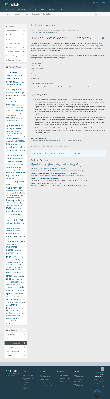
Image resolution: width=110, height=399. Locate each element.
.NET (19, 73)
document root (19, 153)
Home (8, 14)
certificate (9, 113)
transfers (19, 308)
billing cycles (19, 95)
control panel (18, 123)
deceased (19, 133)
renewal (10, 269)
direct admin (14, 138)
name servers (17, 233)
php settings (20, 257)
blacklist (10, 98)
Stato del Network (16, 351)
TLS (7, 305)
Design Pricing (62, 375)
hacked (11, 195)
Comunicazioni (16, 339)
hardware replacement (13, 198)
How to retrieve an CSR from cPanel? (45, 178)
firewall (17, 191)
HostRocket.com (13, 371)
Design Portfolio (63, 378)
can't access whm (19, 107)
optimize (22, 242)
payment (10, 252)
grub (7, 195)
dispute (8, 150)
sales (8, 278)
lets (18, 217)
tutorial (8, 311)
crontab (8, 131)
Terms (95, 379)
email (15, 161)
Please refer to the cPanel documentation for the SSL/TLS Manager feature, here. (56, 140)
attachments (17, 84)
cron (21, 126)
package (10, 249)
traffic (14, 304)
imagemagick (18, 205)
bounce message (12, 103)
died (7, 138)
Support (60, 9)
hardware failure (19, 195)
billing (9, 95)
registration (11, 265)
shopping (9, 287)
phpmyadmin (10, 260)
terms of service (15, 302)
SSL (78, 30)
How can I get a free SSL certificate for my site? (48, 169)
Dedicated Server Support (58, 30)
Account (99, 14)
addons (17, 82)
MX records (16, 230)
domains (9, 161)
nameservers (12, 236)
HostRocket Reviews (78, 380)
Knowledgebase (46, 380)
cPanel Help (71, 30)
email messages (11, 170)
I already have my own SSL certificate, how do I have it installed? (54, 164)
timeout (22, 302)
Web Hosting (28, 375)
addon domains (12, 80)
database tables (11, 133)
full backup (22, 193)
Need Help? (97, 375)
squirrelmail (20, 294)
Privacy (101, 379)
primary (21, 260)
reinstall (18, 265)
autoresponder (14, 89)
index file (10, 210)
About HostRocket (78, 376)
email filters (18, 167)
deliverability (21, 136)
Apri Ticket (16, 355)
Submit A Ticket (46, 382)
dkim (12, 150)
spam (9, 293)
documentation (14, 155)
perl (19, 253)
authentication (10, 87)
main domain (15, 226)
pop (17, 259)
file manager (15, 187)
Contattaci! (47, 14)
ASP (12, 84)
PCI (17, 253)
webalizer (9, 318)
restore (14, 276)
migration (9, 228)
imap (8, 207)
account (10, 75)
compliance (20, 118)
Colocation (39, 9)
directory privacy (18, 144)
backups (20, 92)
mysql (9, 232)
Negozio (18, 14)
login (16, 219)
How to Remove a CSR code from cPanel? (46, 183)
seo (11, 285)
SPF (14, 293)
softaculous (21, 290)
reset (8, 272)
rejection (9, 267)
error (9, 184)
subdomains (12, 299)
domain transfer (19, 159)
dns (21, 150)
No (77, 153)
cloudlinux (11, 117)
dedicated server (11, 136)
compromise (10, 120)
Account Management (45, 376)
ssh (7, 297)
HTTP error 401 (10, 203)
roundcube (20, 276)
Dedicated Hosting (24, 9)
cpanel (9, 125)
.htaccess (11, 72)
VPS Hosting (10, 9)
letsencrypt (9, 220)
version (17, 313)
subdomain (20, 297)
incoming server (17, 208)
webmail (16, 318)
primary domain (11, 262)
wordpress (9, 323)
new (21, 236)
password (18, 250)
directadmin (11, 141)
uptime (13, 311)
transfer (10, 307)
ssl (10, 296)
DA (12, 131)
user (17, 311)
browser (18, 105)
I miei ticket (16, 334)
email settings (13, 177)
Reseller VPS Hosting (28, 379)
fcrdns (21, 185)
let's (15, 217)
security (15, 281)
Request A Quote (63, 381)
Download (16, 347)
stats (14, 296)
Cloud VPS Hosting (27, 383)
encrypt (17, 179)
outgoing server (11, 244)
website (8, 321)
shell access (16, 285)
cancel (9, 110)
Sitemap (101, 381)
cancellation (16, 110)
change (15, 113)
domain (10, 158)
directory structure (16, 147)
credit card (16, 126)
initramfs (9, 214)
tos (10, 305)
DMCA (16, 150)
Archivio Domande (33, 14)
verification (10, 313)
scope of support (17, 279)
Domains (51, 9)
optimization (12, 241)
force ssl (12, 193)
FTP (16, 193)
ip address (17, 213)
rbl (7, 265)
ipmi (7, 217)
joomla (11, 217)
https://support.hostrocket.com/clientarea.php (69, 86)
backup (13, 93)
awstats (8, 93)
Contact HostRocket (78, 385)
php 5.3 (13, 257)
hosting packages (15, 200)
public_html (19, 262)
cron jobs (11, 128)
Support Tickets (46, 385)
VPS (21, 313)
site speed (17, 287)
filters (13, 191)
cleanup (13, 115)
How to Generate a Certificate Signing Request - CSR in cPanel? (54, 174)
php (8, 256)
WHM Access (19, 321)
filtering (8, 191)
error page (15, 185)
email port (15, 173)
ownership (11, 246)
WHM (13, 321)
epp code (19, 181)
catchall (23, 110)
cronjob (18, 129)
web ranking (16, 315)
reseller (18, 270)
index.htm (19, 211)
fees (7, 188)
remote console (17, 267)
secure (8, 282)
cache (11, 107)
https (11, 205)
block (16, 99)
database (16, 131)
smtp (14, 290)
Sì (69, 153)
